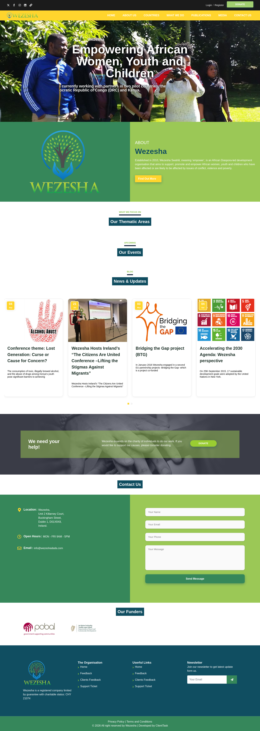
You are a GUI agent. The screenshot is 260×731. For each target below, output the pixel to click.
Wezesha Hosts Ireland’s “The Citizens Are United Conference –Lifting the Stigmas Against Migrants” (95, 360)
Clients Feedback (90, 679)
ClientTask (162, 725)
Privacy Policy (116, 721)
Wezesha (131, 725)
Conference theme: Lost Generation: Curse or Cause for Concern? (31, 354)
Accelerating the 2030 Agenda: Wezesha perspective (221, 354)
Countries (151, 15)
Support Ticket (88, 686)
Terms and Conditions (139, 721)
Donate (203, 443)
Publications (201, 15)
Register (219, 5)
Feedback (86, 673)
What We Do (175, 15)
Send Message (195, 578)
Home (111, 15)
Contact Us (242, 15)
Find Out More (147, 178)
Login (209, 5)
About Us (129, 15)
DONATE (240, 4)
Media (222, 15)
